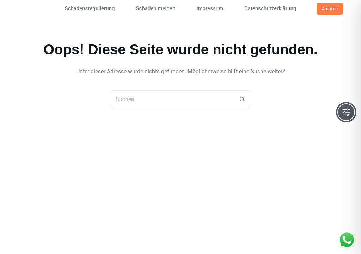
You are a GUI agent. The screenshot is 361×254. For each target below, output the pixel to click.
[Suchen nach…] (171, 99)
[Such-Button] (242, 99)
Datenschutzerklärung (270, 8)
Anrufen (330, 8)
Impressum (209, 8)
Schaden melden (156, 8)
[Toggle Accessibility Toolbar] (346, 112)
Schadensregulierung (90, 8)
